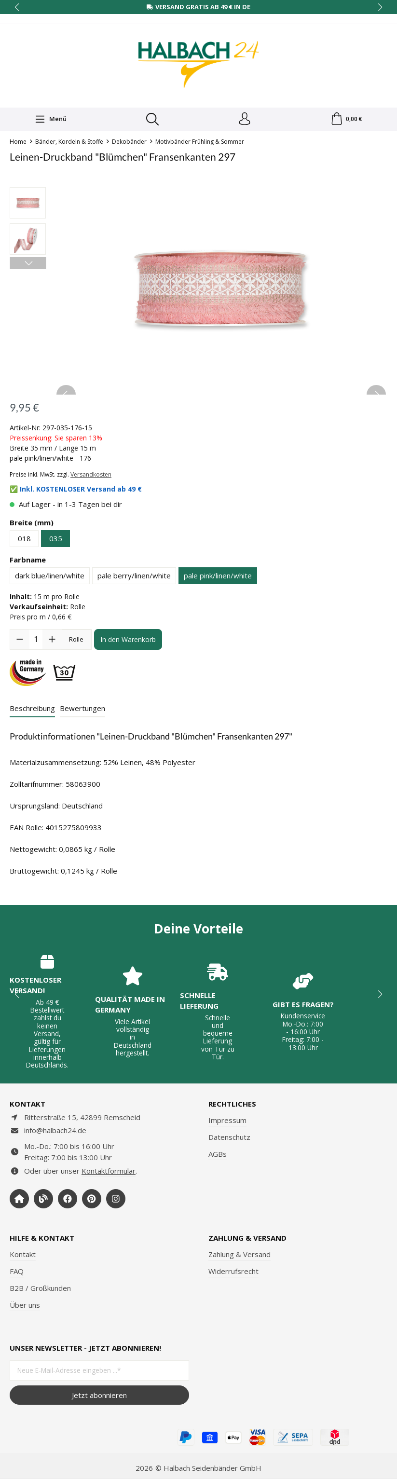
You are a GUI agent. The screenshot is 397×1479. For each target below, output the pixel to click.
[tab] (32, 710)
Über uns (25, 1305)
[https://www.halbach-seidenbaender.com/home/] (19, 1198)
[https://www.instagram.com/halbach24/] (115, 1198)
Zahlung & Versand (239, 1254)
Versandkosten (90, 476)
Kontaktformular (109, 1171)
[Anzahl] (36, 641)
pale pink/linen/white (218, 577)
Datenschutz (229, 1137)
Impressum (227, 1120)
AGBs (217, 1154)
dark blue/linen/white (49, 577)
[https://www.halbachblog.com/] (43, 1198)
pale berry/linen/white (134, 577)
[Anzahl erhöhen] (52, 641)
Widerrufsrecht (233, 1271)
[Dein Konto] (244, 120)
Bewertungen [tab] (82, 710)
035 (55, 540)
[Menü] (50, 120)
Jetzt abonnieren (99, 1395)
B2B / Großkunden (40, 1288)
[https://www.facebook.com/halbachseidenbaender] (67, 1198)
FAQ (17, 1271)
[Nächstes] (28, 265)
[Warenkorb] (346, 120)
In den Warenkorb (128, 641)
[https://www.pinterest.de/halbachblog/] (91, 1198)
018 (24, 540)
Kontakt (23, 1254)
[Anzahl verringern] (19, 641)
